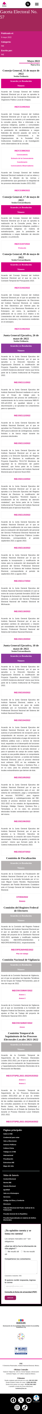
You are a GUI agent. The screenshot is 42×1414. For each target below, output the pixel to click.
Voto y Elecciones (10, 1141)
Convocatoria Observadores (22, 166)
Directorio (7, 1204)
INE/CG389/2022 (22, 190)
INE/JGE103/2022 (22, 692)
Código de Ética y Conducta (13, 1200)
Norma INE (7, 1182)
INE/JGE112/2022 (22, 415)
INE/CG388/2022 (22, 151)
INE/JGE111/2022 (22, 382)
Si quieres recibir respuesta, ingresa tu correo (20, 1281)
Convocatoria (22, 155)
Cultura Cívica (8, 1148)
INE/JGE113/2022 (22, 443)
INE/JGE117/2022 (22, 581)
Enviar (10, 1298)
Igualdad (6, 1190)
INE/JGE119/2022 (22, 639)
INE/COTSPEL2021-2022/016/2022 (22, 1122)
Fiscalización (8, 1159)
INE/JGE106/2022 (22, 821)
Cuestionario (22, 162)
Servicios (6, 1197)
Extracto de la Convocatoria (22, 158)
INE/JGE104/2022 (22, 720)
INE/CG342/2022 (22, 288)
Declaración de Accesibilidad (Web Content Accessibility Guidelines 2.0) (21, 1326)
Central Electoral (9, 1179)
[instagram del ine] (17, 1407)
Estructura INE (8, 1162)
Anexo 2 (22, 998)
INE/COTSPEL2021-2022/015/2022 (22, 1076)
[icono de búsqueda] (27, 4)
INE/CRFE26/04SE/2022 (22, 950)
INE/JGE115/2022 (22, 515)
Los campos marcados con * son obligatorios (18, 1240)
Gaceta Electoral (9, 1186)
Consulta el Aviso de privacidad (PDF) (21, 1292)
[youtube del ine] (28, 1400)
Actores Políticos (9, 1145)
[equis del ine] (21, 1400)
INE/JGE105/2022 (22, 777)
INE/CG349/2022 (22, 107)
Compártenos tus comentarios (18, 1259)
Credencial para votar (11, 1137)
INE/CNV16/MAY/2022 (22, 1023)
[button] (37, 4)
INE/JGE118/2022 (22, 611)
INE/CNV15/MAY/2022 (22, 990)
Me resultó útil (13, 1251)
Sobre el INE (8, 1134)
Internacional (8, 1155)
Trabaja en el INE (9, 1152)
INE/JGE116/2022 (22, 548)
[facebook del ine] (13, 1400)
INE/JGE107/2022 (22, 852)
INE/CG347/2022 (22, 244)
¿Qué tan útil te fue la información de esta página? (20, 1247)
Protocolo (22, 248)
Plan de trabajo (22, 954)
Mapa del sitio (8, 1166)
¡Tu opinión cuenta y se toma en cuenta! (18, 1232)
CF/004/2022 (22, 897)
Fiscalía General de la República (15, 1214)
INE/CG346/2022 (22, 329)
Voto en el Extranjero (11, 1193)
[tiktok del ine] (25, 1407)
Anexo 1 (22, 995)
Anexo (22, 901)
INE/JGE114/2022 (22, 479)
